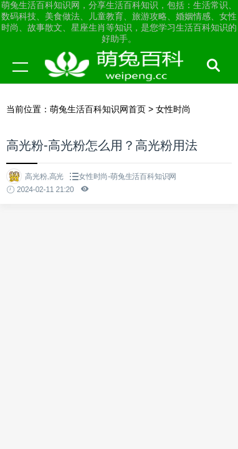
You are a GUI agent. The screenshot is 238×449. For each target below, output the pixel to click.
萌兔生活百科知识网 (118, 78)
